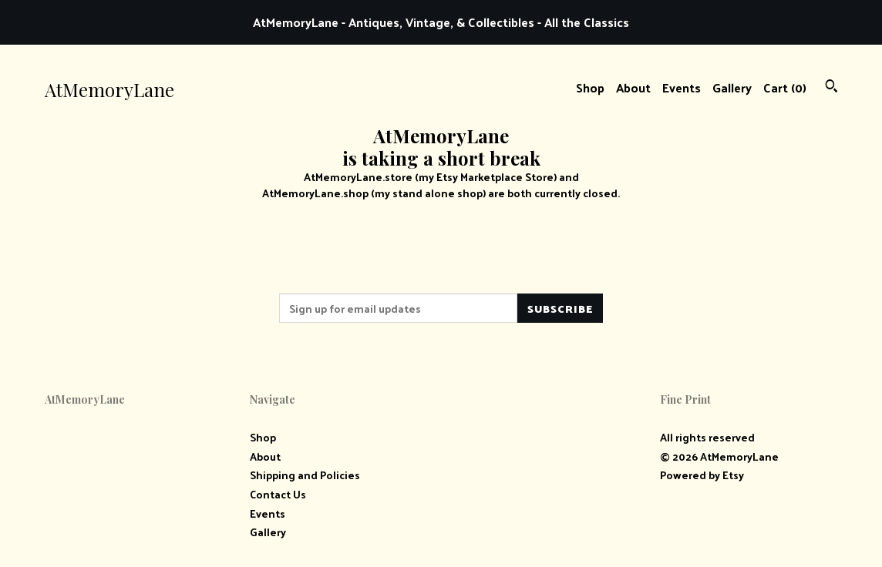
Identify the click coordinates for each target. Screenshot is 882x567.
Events (681, 87)
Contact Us (278, 494)
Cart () (784, 87)
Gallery (732, 87)
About (633, 87)
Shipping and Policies (305, 475)
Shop (590, 87)
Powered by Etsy (702, 475)
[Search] (831, 87)
